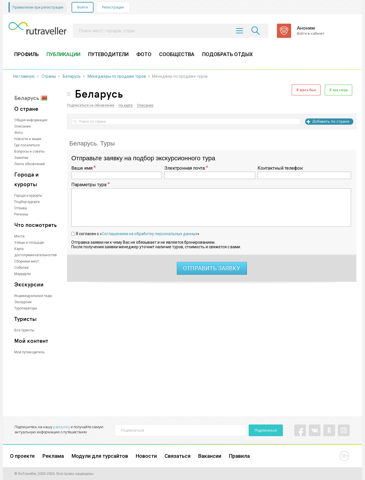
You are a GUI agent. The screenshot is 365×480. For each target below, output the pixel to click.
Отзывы (20, 208)
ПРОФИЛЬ (26, 54)
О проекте (22, 456)
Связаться (177, 456)
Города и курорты (28, 196)
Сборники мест (26, 261)
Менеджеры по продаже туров (117, 76)
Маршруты (22, 274)
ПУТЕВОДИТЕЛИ (108, 54)
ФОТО (143, 54)
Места (19, 236)
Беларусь (72, 76)
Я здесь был (306, 89)
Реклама (53, 456)
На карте (126, 105)
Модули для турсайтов (100, 456)
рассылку (61, 427)
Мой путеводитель (29, 352)
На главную (24, 76)
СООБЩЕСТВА (176, 54)
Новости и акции (27, 139)
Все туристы (24, 330)
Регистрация (113, 7)
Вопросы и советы (29, 151)
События (21, 268)
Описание (22, 126)
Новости (146, 456)
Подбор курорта (27, 202)
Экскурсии (23, 302)
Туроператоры (25, 308)
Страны (49, 76)
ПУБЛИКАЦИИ (63, 54)
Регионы (21, 214)
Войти (82, 7)
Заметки (21, 158)
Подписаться (266, 430)
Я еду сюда (338, 89)
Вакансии (209, 456)
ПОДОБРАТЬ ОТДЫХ (227, 54)
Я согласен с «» (137, 233)
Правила (239, 456)
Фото (18, 133)
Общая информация (30, 120)
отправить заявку (211, 268)
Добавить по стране (330, 121)
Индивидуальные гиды (33, 296)
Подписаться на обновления (90, 105)
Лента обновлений (29, 164)
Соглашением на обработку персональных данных (149, 233)
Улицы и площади (29, 243)
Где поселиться (27, 145)
